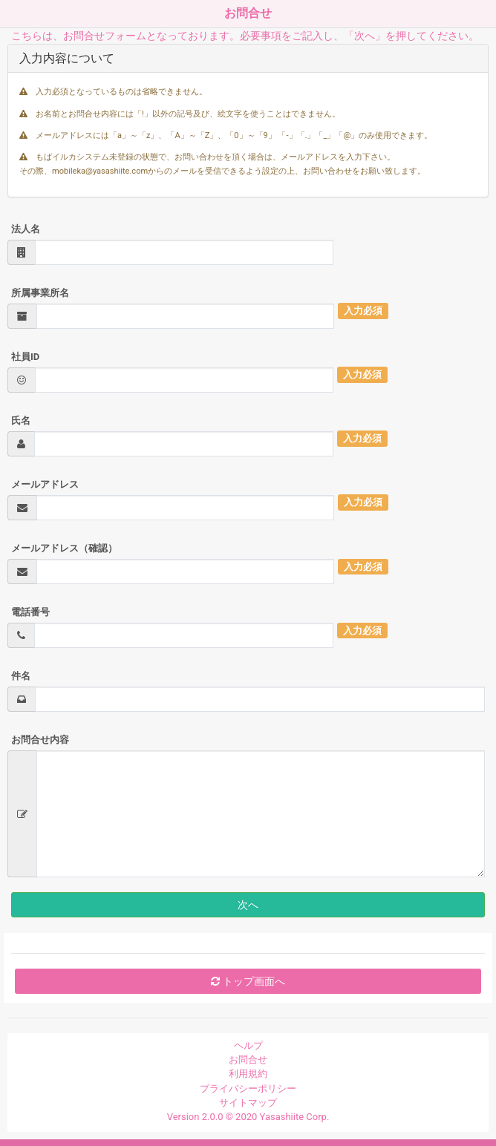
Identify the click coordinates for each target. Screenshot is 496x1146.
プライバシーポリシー (248, 1088)
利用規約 (248, 1073)
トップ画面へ (247, 981)
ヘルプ (248, 1045)
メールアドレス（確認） (64, 548)
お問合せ (248, 1059)
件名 (20, 675)
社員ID (25, 356)
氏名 (20, 420)
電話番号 (30, 612)
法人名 (25, 229)
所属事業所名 (40, 292)
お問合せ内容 (40, 739)
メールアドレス (45, 484)
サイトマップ (248, 1102)
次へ (248, 905)
